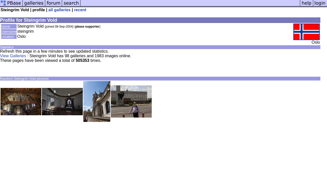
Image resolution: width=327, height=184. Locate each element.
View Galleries (13, 56)
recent (80, 10)
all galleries (59, 10)
